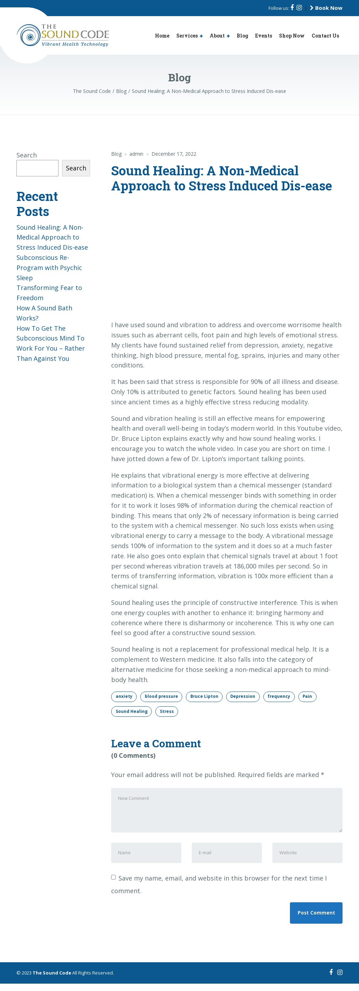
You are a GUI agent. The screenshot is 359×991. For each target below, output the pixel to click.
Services (187, 35)
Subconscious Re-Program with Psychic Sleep (49, 267)
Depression (245, 696)
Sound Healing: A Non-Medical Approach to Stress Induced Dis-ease (52, 237)
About (217, 35)
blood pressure (162, 696)
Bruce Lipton (206, 696)
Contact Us (325, 35)
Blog (242, 35)
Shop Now (292, 35)
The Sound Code (52, 980)
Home (162, 35)
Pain (312, 696)
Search (26, 155)
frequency (282, 696)
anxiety (124, 696)
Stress (167, 711)
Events (263, 35)
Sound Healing (132, 711)
